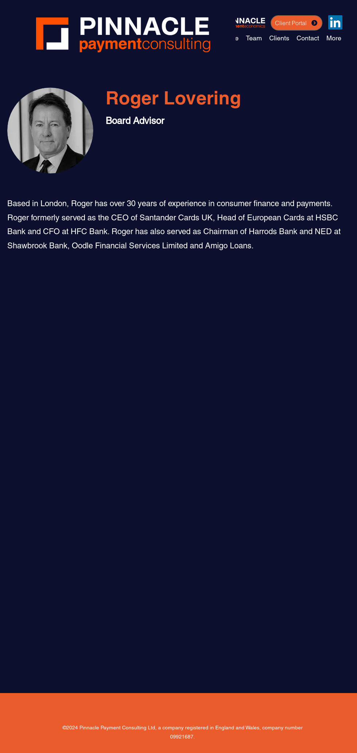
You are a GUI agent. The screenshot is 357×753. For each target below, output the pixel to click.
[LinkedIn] (335, 22)
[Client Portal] (296, 23)
